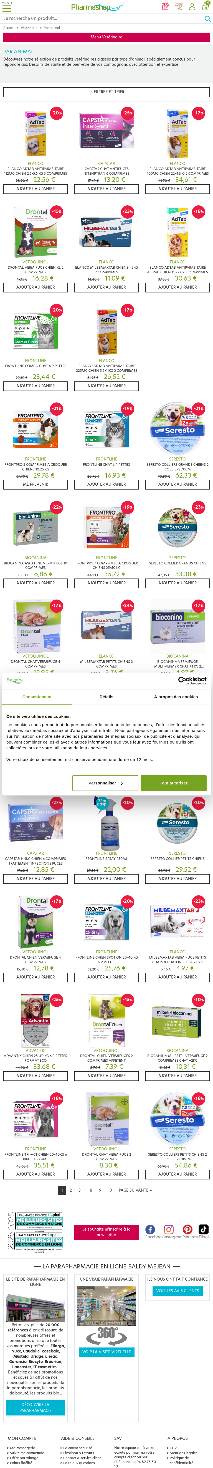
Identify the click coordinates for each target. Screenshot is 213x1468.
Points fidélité (21, 1463)
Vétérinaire (29, 28)
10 (110, 1190)
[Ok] (208, 18)
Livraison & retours (78, 1453)
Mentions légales (183, 1453)
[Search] (102, 18)
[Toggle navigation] (6, 7)
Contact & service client (82, 1458)
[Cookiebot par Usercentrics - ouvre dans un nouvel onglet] (182, 681)
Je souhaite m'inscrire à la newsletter (107, 1232)
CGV (173, 1448)
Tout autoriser (173, 783)
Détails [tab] (106, 696)
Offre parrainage (24, 1458)
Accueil (8, 28)
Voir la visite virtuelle (106, 1352)
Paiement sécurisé (77, 1448)
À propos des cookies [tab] (176, 696)
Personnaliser (105, 783)
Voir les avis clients (177, 1291)
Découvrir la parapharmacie (35, 1407)
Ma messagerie (22, 1448)
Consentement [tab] (37, 696)
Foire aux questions (79, 1463)
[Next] (135, 1190)
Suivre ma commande (27, 1453)
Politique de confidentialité (181, 1460)
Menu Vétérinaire (106, 37)
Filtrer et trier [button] (106, 92)
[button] (191, 6)
